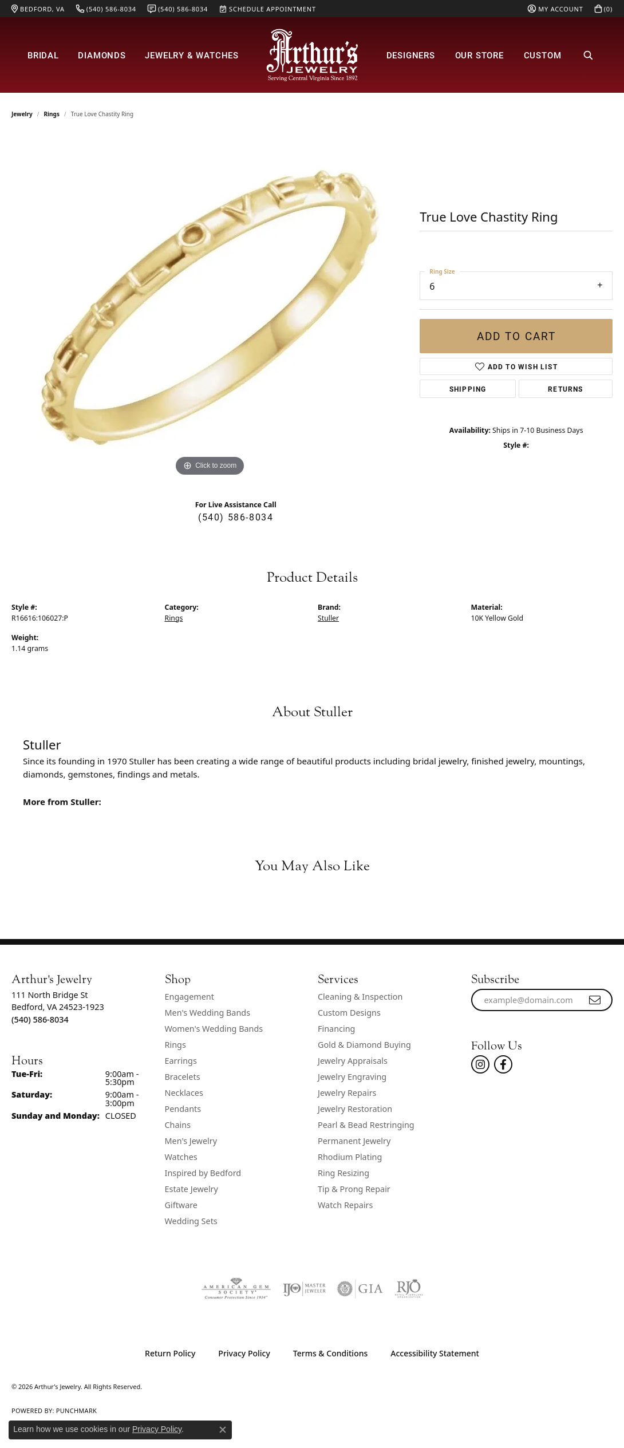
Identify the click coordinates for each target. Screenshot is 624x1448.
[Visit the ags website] (236, 1289)
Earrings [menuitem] (181, 1060)
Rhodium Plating (350, 1156)
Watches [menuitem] (181, 1156)
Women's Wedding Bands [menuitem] (214, 1028)
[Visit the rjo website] (408, 1289)
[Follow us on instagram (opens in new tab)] (480, 1064)
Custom (543, 55)
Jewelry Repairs (347, 1092)
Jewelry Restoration (355, 1108)
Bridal (43, 55)
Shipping (468, 388)
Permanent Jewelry (354, 1140)
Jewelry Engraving (352, 1076)
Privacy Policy (244, 1353)
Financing (336, 1028)
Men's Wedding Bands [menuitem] (208, 1012)
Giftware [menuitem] (181, 1205)
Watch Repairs (345, 1205)
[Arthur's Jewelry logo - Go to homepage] (312, 55)
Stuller (328, 618)
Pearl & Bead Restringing (366, 1124)
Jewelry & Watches (192, 55)
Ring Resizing (343, 1172)
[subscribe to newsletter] (595, 1000)
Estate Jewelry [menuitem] (191, 1188)
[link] (38, 8)
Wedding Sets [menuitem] (191, 1221)
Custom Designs (349, 1012)
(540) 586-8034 (235, 517)
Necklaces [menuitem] (184, 1092)
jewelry (22, 114)
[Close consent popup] (222, 1429)
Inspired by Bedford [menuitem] (203, 1172)
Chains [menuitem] (178, 1124)
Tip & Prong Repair (354, 1188)
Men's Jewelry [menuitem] (191, 1140)
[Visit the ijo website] (304, 1289)
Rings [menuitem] (175, 1044)
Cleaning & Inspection (360, 996)
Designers (410, 55)
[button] (555, 8)
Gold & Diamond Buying (364, 1044)
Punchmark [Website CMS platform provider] (76, 1410)
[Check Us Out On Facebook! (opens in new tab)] (503, 1064)
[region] (210, 307)
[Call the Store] (40, 1019)
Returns (565, 388)
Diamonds (101, 55)
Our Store (479, 55)
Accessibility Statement (434, 1353)
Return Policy (170, 1353)
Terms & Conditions (330, 1353)
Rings (52, 114)
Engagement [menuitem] (189, 996)
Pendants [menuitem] (183, 1108)
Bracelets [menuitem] (182, 1076)
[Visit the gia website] (360, 1289)
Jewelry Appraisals (353, 1060)
